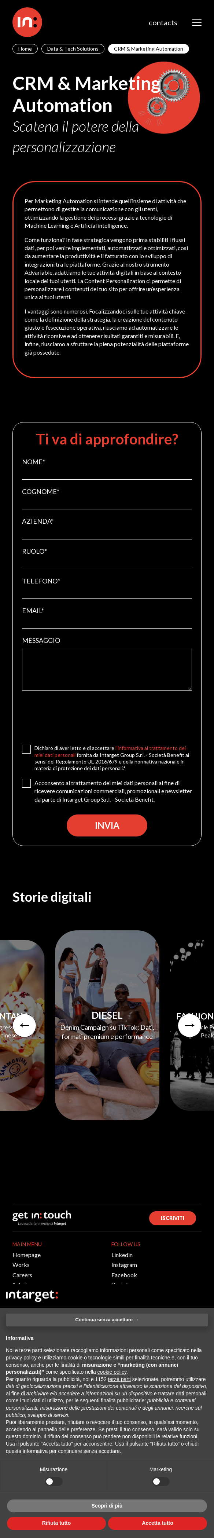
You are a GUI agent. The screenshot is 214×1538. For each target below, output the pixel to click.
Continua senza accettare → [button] (107, 1319)
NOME (33, 462)
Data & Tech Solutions (73, 48)
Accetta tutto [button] (157, 1523)
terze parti (119, 1379)
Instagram (124, 1264)
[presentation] (77, 716)
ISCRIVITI (172, 1218)
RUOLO (34, 551)
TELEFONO (41, 581)
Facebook (124, 1274)
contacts (163, 22)
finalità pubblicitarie (122, 1400)
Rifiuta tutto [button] (56, 1523)
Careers (22, 1274)
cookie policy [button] (111, 1372)
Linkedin (122, 1254)
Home (25, 48)
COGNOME (40, 491)
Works (21, 1264)
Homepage (26, 1254)
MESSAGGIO (41, 640)
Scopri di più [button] (107, 1506)
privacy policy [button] (21, 1358)
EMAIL (33, 611)
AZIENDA (38, 521)
